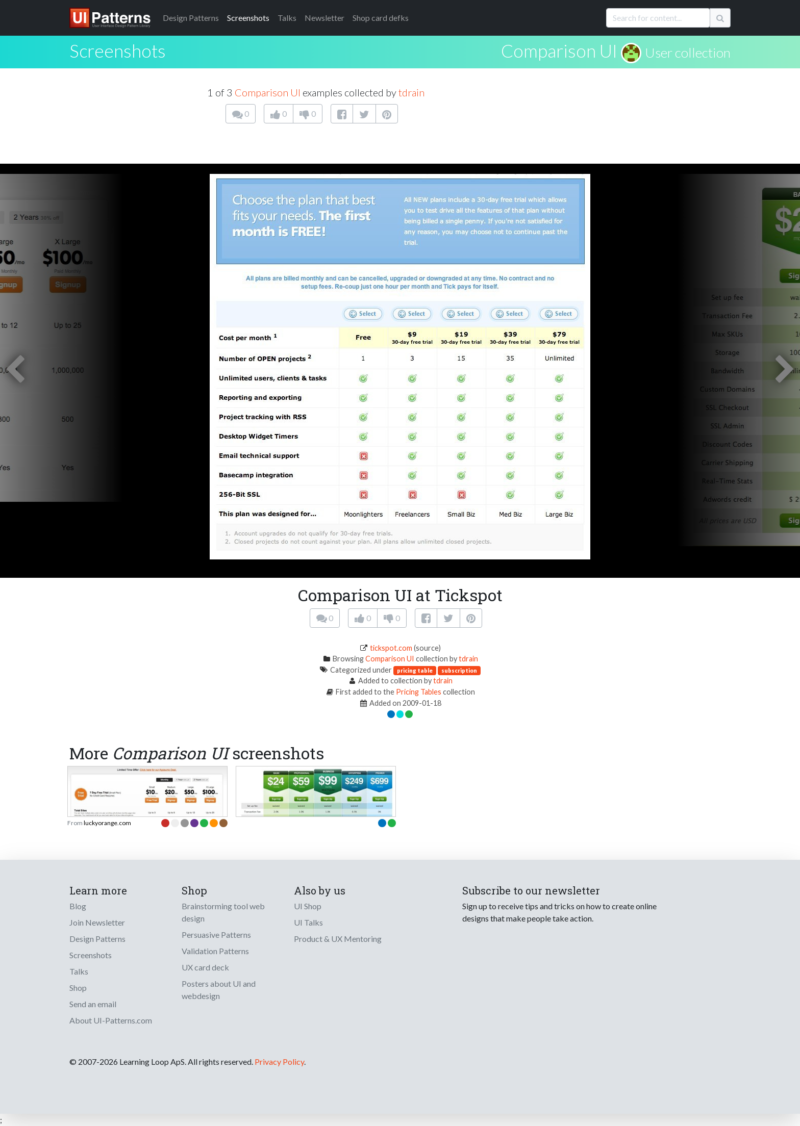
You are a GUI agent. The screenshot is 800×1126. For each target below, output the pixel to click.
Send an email (92, 1004)
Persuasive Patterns (216, 934)
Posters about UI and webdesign (219, 990)
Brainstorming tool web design (223, 912)
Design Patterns (97, 938)
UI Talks (308, 922)
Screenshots (248, 17)
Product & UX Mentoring (338, 938)
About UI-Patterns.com (110, 1020)
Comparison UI (559, 50)
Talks (287, 17)
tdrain (411, 92)
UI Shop (307, 906)
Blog (77, 906)
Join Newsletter (97, 922)
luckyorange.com (107, 823)
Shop (78, 987)
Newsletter (324, 17)
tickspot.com (391, 648)
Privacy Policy (279, 1061)
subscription (459, 670)
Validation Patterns (215, 951)
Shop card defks (381, 17)
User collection (688, 52)
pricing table (415, 670)
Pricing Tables (418, 691)
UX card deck (205, 967)
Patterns (191, 17)
